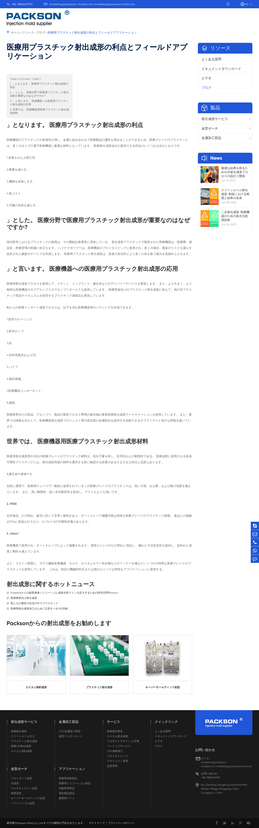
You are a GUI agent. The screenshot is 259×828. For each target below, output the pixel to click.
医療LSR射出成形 (21, 746)
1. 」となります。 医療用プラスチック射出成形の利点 (39, 85)
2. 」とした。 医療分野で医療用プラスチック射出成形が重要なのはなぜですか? (39, 94)
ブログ (40, 32)
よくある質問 (211, 59)
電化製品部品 (67, 793)
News (211, 158)
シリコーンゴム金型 (23, 803)
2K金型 (15, 783)
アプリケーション (144, 19)
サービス (198, 21)
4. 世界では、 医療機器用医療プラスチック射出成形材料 (39, 111)
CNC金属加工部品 (69, 731)
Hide (36, 79)
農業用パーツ (67, 798)
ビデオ (206, 78)
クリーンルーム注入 (23, 736)
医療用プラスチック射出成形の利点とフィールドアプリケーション (92, 32)
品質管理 (112, 765)
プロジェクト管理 (117, 761)
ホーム (15, 32)
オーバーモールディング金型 (28, 798)
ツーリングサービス (119, 746)
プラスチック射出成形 (24, 741)
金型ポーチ (210, 128)
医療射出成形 (19, 731)
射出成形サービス (215, 119)
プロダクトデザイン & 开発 (123, 741)
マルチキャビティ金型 (24, 788)
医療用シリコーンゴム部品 (75, 783)
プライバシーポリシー (121, 823)
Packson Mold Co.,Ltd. (30, 823)
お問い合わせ (205, 749)
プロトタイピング (117, 756)
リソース (174, 20)
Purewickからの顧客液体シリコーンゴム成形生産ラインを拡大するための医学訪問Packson (64, 592)
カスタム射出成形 (117, 736)
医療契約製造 (115, 731)
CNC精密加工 (115, 751)
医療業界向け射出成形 (24, 598)
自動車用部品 (67, 788)
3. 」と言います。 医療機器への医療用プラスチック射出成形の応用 (39, 102)
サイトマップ (97, 823)
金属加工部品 (211, 138)
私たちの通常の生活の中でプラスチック (34, 603)
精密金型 (16, 793)
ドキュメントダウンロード (221, 69)
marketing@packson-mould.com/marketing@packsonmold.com (92, 4)
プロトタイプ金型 (21, 778)
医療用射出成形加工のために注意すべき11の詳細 (39, 608)
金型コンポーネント (71, 736)
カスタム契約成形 (21, 751)
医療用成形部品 (68, 778)
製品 (117, 18)
